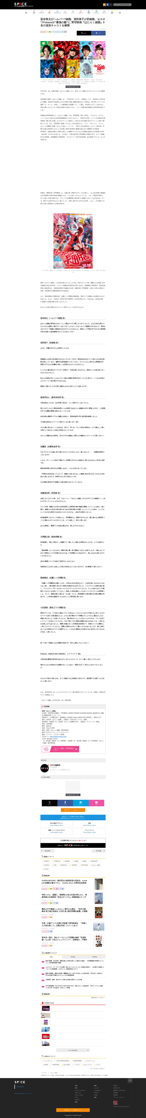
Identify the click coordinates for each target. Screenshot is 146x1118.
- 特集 (95, 1097)
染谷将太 (46, 865)
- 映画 (75, 1102)
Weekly (73, 957)
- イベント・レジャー (79, 1090)
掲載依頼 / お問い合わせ (119, 1090)
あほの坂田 (66, 1064)
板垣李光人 (63, 865)
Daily (51, 957)
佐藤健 (75, 861)
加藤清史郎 (93, 861)
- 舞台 (75, 1088)
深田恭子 (46, 861)
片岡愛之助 (56, 861)
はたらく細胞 (95, 865)
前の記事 (45, 851)
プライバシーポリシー (118, 1097)
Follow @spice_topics (56, 825)
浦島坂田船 (55, 1064)
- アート (76, 1097)
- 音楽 (75, 1085)
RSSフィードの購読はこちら (74, 810)
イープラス (44, 1073)
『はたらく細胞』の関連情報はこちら (65, 749)
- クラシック (77, 1092)
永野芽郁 (73, 865)
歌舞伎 (45, 1064)
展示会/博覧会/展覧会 (62, 1060)
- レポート (96, 1092)
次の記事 (100, 851)
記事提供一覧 (116, 1088)
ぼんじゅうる (87, 1064)
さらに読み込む (78, 1050)
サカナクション (90, 1060)
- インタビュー (97, 1090)
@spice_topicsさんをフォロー (23, 1093)
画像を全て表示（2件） (73, 86)
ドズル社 (76, 1064)
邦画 (54, 865)
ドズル (97, 1064)
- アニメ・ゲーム (78, 1095)
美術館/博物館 (77, 1060)
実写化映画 (84, 865)
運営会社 (115, 1085)
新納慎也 (66, 861)
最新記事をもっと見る (97, 997)
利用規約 (115, 1095)
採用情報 (115, 1092)
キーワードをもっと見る (97, 1068)
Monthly (94, 957)
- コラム (96, 1095)
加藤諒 (84, 861)
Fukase (46, 869)
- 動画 (95, 1085)
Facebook (20, 1087)
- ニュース (96, 1088)
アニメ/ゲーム (47, 1060)
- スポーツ (77, 1099)
